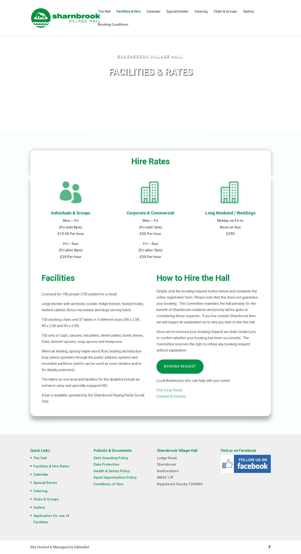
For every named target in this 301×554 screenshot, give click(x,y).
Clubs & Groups (225, 11)
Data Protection (106, 464)
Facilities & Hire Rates (51, 466)
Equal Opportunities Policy (115, 477)
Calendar (153, 11)
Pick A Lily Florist (169, 390)
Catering (201, 11)
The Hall (104, 11)
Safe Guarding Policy (111, 458)
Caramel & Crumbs (171, 396)
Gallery (248, 11)
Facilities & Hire (129, 11)
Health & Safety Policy (112, 471)
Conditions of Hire (108, 484)
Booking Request (180, 366)
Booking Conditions (113, 24)
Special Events (177, 11)
